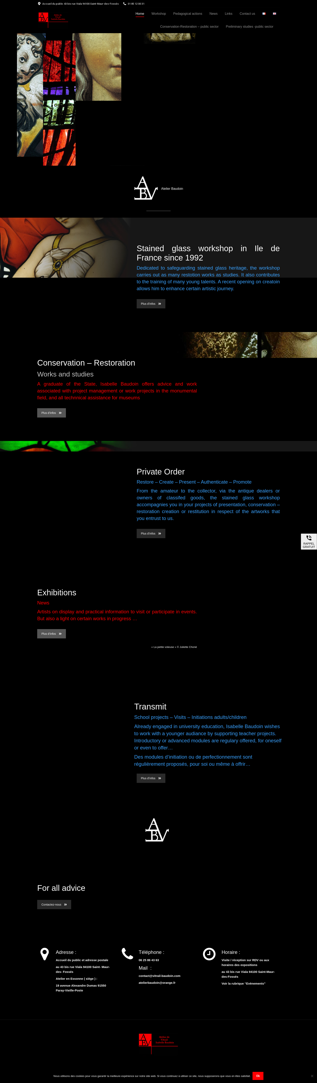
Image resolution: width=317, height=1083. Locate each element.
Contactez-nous (54, 904)
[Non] (312, 1076)
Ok (258, 1076)
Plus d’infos (151, 303)
